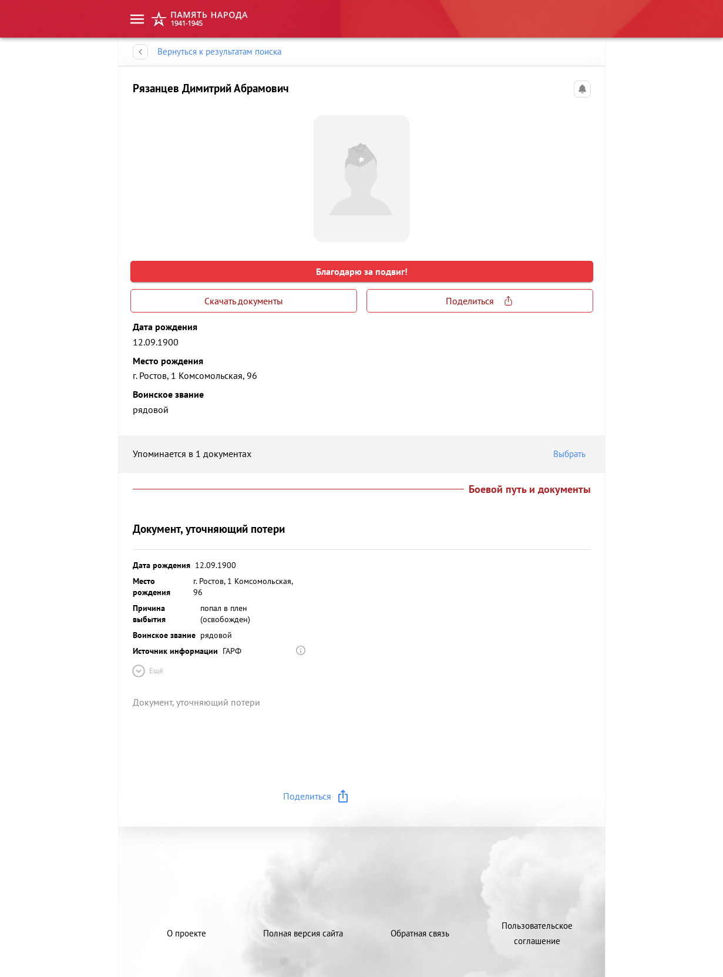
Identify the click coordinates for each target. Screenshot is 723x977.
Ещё (147, 671)
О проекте (186, 933)
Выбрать (572, 454)
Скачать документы (244, 301)
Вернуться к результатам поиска (219, 52)
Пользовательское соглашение (537, 933)
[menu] (137, 19)
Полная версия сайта (303, 933)
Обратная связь (420, 933)
